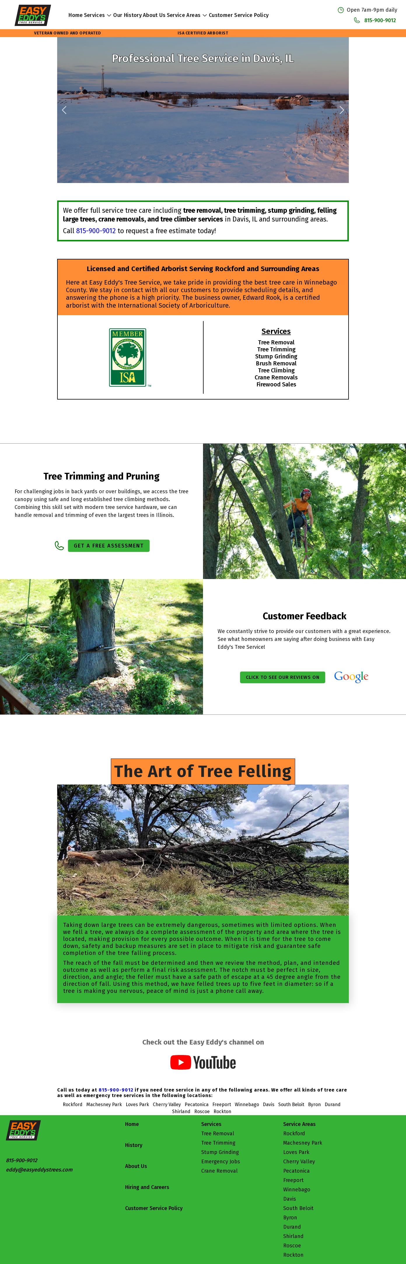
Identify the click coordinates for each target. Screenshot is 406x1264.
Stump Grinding (220, 1152)
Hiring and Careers (147, 1187)
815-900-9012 (380, 20)
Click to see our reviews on (283, 677)
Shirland (293, 1236)
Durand (292, 1227)
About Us (154, 15)
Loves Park (296, 1152)
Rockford (294, 1133)
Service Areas (187, 15)
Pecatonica (296, 1171)
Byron (290, 1217)
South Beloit (298, 1208)
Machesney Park (302, 1143)
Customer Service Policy (239, 15)
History (133, 1145)
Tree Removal (217, 1133)
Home (76, 15)
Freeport (293, 1180)
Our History (127, 15)
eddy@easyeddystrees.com (39, 1170)
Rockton (293, 1255)
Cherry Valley (299, 1161)
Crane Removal (219, 1171)
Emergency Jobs (220, 1161)
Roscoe (292, 1245)
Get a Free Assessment (109, 546)
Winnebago (296, 1189)
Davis (289, 1199)
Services (98, 15)
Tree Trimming (218, 1143)
